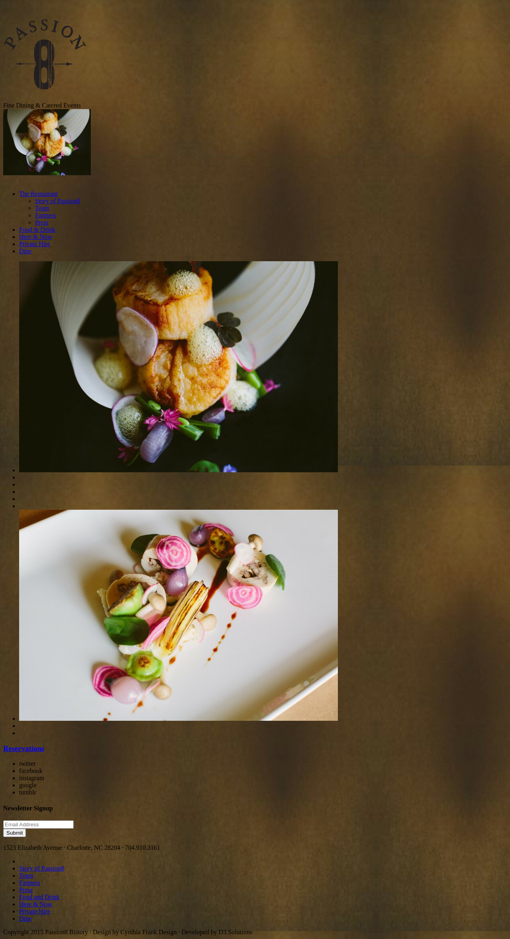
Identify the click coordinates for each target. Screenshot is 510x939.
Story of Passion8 (57, 201)
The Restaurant (38, 193)
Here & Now (35, 236)
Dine (25, 251)
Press (42, 222)
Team (42, 208)
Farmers (45, 215)
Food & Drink (37, 229)
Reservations (23, 748)
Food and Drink (39, 897)
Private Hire (34, 244)
